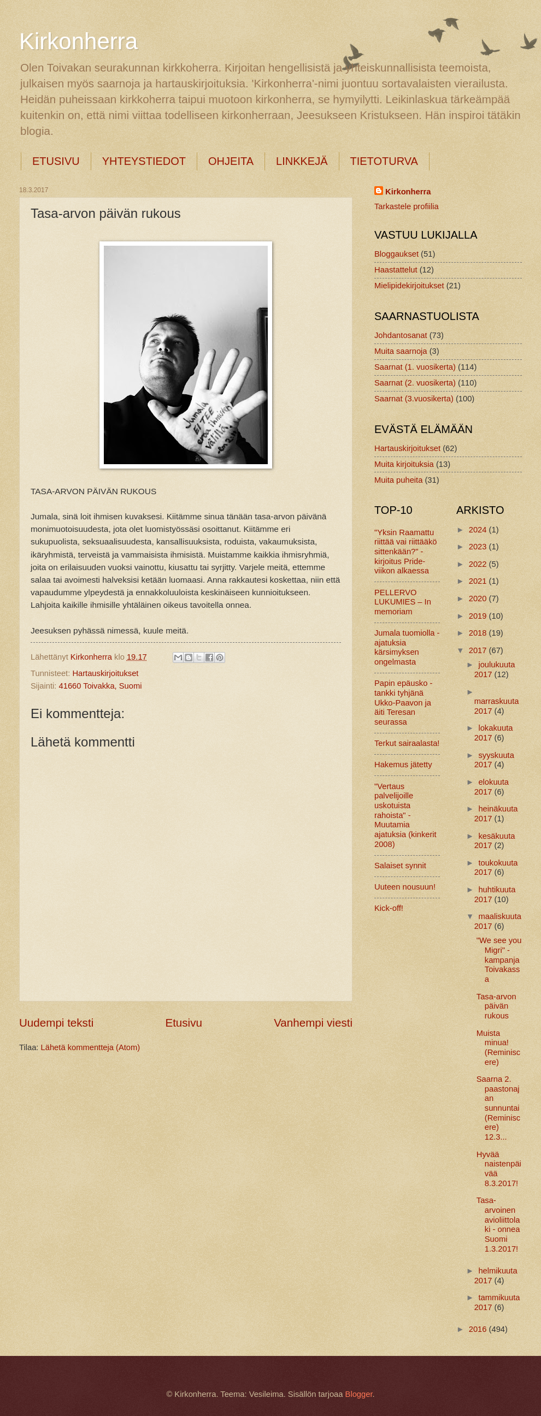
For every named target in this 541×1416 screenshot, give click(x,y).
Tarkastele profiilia (406, 206)
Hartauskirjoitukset (105, 673)
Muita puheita (398, 480)
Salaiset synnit (400, 865)
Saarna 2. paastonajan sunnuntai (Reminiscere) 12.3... (498, 1108)
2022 (479, 564)
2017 (479, 650)
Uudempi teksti (56, 1022)
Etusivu (183, 1022)
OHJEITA (231, 161)
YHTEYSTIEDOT (144, 161)
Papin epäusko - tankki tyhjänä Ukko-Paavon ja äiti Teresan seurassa (403, 702)
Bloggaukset (396, 254)
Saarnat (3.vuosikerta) (414, 398)
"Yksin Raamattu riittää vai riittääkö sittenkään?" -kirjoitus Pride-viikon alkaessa (405, 552)
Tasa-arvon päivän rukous (496, 1006)
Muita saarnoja (400, 351)
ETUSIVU (56, 161)
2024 (479, 529)
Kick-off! (388, 908)
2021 (479, 581)
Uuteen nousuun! (405, 886)
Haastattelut (395, 269)
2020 (479, 598)
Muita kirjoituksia (404, 464)
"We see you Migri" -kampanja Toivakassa (499, 960)
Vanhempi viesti (313, 1022)
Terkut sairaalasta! (406, 743)
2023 (479, 546)
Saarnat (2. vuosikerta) (415, 382)
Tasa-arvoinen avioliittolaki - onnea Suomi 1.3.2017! (498, 1224)
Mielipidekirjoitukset (409, 285)
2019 (479, 616)
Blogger (359, 1394)
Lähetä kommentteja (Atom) (90, 1047)
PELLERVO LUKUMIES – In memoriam (402, 602)
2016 (479, 1329)
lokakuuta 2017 (493, 733)
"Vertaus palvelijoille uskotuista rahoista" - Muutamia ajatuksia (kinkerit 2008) (405, 815)
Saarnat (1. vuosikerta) (415, 367)
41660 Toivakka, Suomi (100, 686)
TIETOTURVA (384, 161)
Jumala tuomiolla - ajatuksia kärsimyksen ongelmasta (406, 647)
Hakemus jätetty (403, 764)
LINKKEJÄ (301, 161)
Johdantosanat (400, 335)
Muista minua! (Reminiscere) (498, 1048)
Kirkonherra (78, 41)
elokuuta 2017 (491, 787)
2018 (479, 633)
